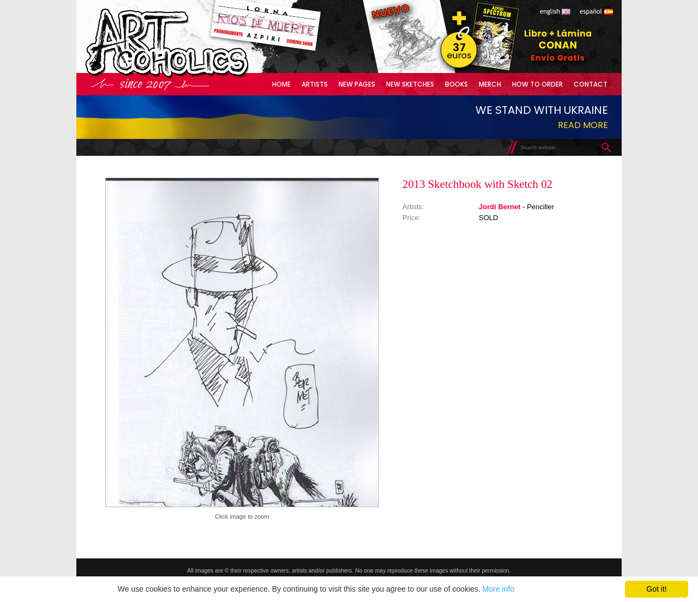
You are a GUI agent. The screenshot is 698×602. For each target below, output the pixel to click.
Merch (490, 84)
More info (498, 589)
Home (281, 84)
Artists (315, 84)
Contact (590, 84)
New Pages (357, 84)
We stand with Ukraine (542, 110)
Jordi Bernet (500, 207)
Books (456, 84)
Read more (583, 125)
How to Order (537, 84)
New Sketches (410, 84)
